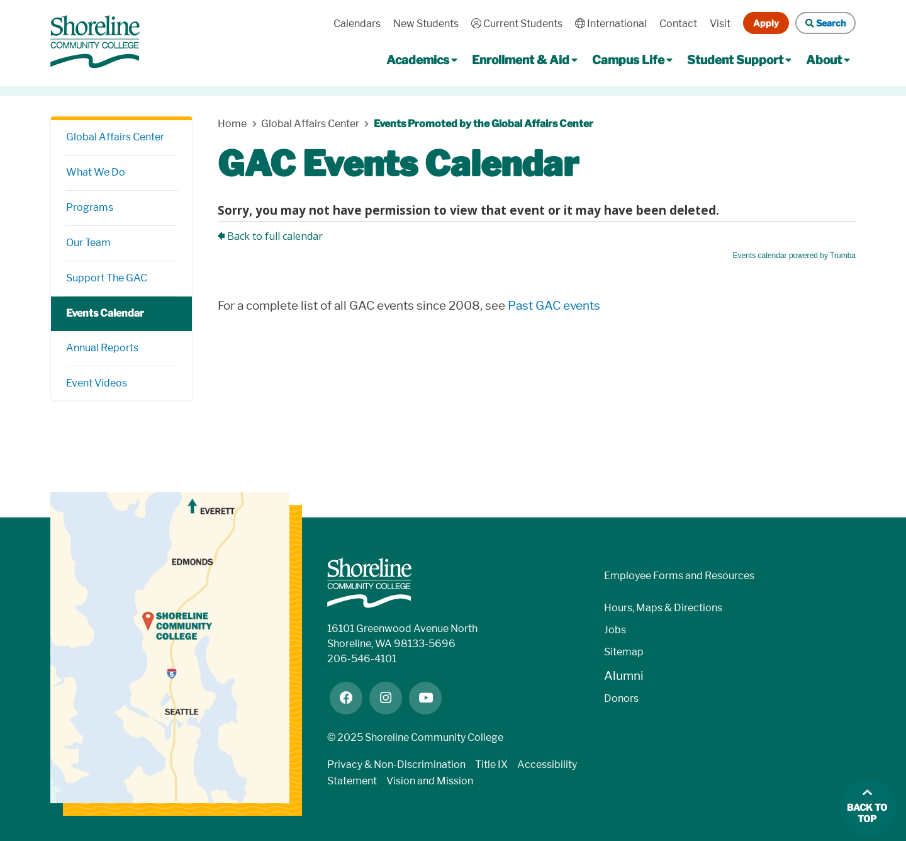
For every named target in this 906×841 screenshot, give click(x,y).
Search (825, 23)
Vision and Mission (429, 781)
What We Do (95, 172)
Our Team (88, 243)
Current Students (516, 24)
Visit (720, 24)
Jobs (615, 630)
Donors (621, 698)
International (611, 24)
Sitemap (624, 652)
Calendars (357, 24)
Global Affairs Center (115, 137)
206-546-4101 (361, 659)
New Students (426, 24)
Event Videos (97, 383)
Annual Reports (102, 348)
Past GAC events (554, 305)
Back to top (867, 813)
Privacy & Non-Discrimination (396, 764)
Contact (678, 24)
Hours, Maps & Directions (663, 608)
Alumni (624, 676)
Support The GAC (106, 278)
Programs (89, 207)
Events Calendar (105, 313)
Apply (766, 23)
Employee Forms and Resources (679, 576)
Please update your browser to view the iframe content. (537, 225)
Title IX (491, 764)
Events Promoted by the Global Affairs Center (483, 124)
